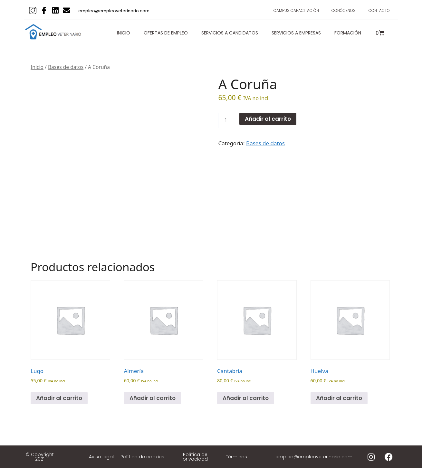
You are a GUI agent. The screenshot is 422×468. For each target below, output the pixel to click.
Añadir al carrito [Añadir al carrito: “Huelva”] (339, 398)
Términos (236, 457)
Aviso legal (101, 457)
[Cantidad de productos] (228, 120)
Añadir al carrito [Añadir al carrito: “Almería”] (152, 398)
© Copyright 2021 (40, 456)
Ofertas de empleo (166, 33)
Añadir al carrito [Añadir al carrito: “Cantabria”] (246, 398)
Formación (347, 33)
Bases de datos (65, 67)
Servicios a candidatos (229, 33)
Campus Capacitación (296, 10)
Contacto (379, 10)
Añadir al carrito (268, 119)
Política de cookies (142, 457)
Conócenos (343, 10)
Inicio (123, 33)
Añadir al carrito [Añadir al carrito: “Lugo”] (59, 398)
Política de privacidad (195, 456)
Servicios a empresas (296, 33)
